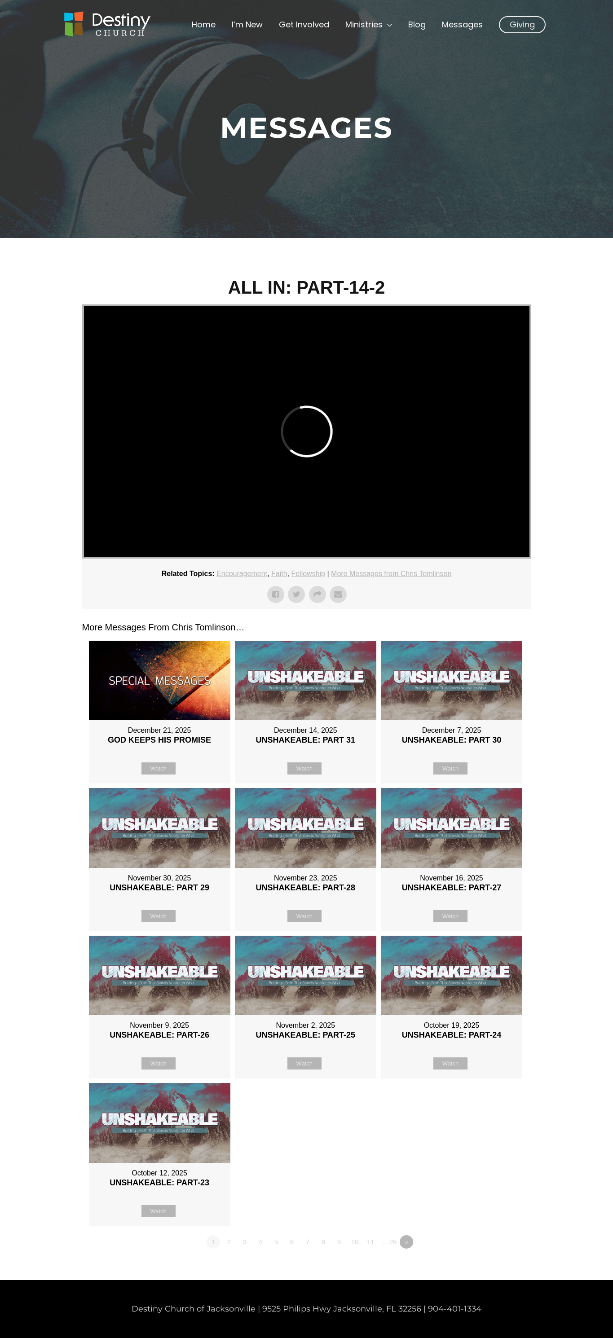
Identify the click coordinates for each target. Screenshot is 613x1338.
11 (371, 1242)
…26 (390, 1242)
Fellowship (308, 573)
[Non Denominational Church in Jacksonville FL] (107, 24)
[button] (522, 24)
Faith (279, 573)
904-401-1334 (454, 1309)
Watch (158, 768)
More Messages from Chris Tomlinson (391, 573)
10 (355, 1242)
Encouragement (241, 573)
